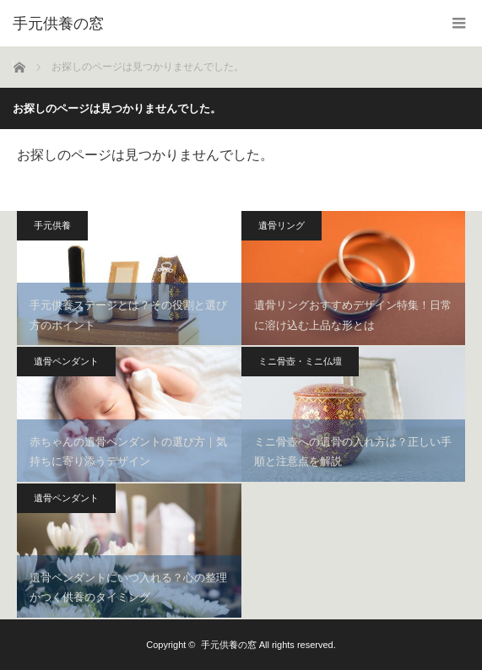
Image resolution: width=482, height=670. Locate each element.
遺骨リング (281, 225)
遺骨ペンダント (66, 361)
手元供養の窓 (229, 645)
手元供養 (52, 225)
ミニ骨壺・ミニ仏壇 (300, 361)
